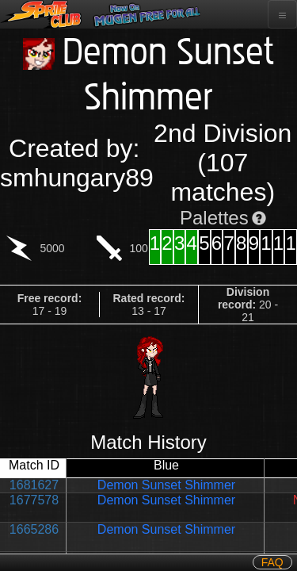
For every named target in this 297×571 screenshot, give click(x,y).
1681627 (34, 485)
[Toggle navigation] (282, 14)
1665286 (34, 529)
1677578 (34, 500)
